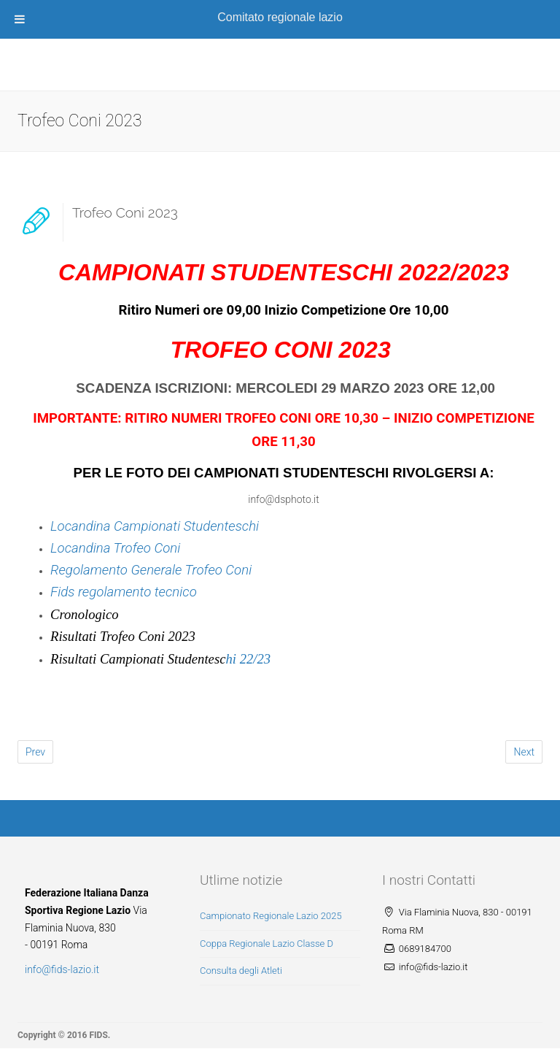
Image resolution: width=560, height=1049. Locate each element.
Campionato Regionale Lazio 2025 (271, 915)
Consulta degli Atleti (241, 970)
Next (523, 752)
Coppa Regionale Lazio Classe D (266, 943)
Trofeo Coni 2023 (125, 212)
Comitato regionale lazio (280, 17)
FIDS (98, 1035)
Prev (35, 752)
